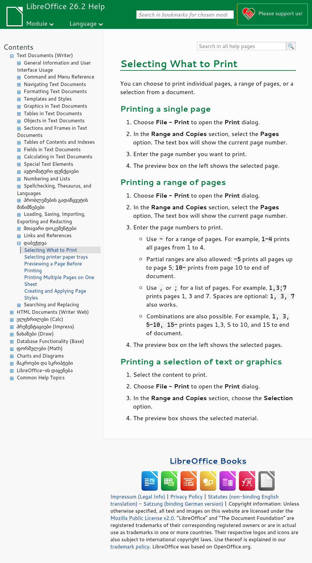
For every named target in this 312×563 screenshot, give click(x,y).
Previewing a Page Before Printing (53, 267)
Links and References (47, 235)
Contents (18, 47)
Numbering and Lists (47, 178)
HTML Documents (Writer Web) (53, 312)
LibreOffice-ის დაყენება (45, 370)
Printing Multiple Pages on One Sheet (59, 281)
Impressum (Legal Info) (137, 496)
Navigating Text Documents (55, 84)
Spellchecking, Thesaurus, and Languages (54, 189)
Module (36, 23)
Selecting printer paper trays (56, 256)
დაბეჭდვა (35, 242)
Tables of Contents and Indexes (59, 142)
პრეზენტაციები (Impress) (45, 326)
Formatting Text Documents (55, 91)
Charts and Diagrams (40, 355)
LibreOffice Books (208, 460)
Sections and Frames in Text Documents (52, 132)
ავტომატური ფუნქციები (51, 171)
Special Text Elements (48, 164)
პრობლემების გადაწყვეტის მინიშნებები (52, 204)
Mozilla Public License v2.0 (142, 517)
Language (83, 23)
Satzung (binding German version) (183, 503)
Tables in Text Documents (53, 113)
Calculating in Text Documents (58, 156)
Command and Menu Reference (59, 76)
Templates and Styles (48, 98)
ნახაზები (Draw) (35, 333)
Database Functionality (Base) (50, 341)
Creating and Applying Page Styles (55, 294)
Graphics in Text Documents (55, 106)
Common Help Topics (41, 377)
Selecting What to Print (50, 250)
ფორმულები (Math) (40, 348)
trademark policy (129, 546)
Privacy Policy (186, 496)
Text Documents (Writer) (45, 55)
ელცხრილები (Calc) (40, 319)
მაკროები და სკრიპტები (45, 363)
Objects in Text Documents (54, 120)
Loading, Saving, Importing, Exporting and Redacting (51, 218)
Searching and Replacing (51, 304)
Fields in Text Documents (52, 149)
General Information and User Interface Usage (54, 66)
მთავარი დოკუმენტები (50, 228)
